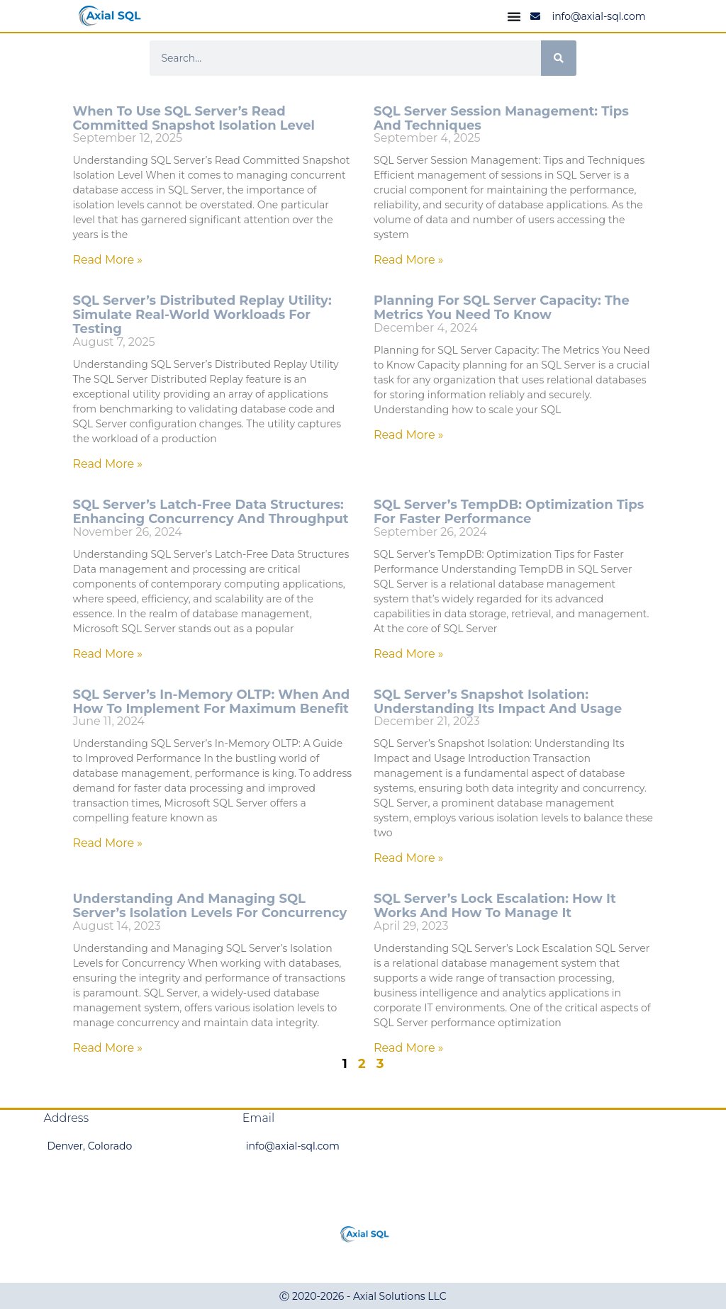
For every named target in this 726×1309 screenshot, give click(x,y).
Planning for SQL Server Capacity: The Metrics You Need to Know (502, 307)
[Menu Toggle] (514, 16)
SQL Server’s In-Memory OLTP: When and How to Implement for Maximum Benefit (211, 702)
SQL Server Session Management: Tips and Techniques (501, 118)
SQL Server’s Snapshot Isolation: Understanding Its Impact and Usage (498, 702)
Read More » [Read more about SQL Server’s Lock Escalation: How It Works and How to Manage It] (409, 1048)
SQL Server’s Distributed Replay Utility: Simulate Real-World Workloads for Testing (201, 315)
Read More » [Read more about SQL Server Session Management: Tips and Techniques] (409, 259)
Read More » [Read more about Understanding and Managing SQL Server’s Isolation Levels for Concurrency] (107, 1048)
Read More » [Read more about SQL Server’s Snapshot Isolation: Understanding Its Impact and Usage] (409, 858)
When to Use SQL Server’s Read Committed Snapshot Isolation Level (193, 118)
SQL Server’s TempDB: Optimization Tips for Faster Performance (509, 512)
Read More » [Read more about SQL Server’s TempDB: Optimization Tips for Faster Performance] (409, 654)
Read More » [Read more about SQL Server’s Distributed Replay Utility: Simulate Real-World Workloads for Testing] (107, 464)
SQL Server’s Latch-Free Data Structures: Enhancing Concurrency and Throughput (210, 512)
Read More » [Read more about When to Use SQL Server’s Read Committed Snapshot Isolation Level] (107, 259)
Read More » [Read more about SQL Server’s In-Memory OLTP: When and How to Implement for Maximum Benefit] (107, 843)
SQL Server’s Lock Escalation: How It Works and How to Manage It (495, 906)
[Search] (558, 58)
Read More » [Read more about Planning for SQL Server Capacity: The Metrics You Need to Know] (409, 435)
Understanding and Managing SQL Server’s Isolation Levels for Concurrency (209, 906)
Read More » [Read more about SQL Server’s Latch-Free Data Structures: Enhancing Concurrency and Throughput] (107, 654)
